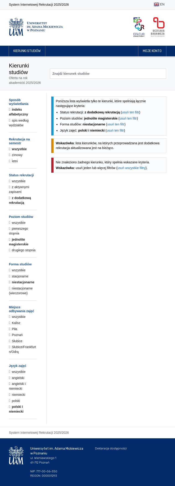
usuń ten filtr (130, 112)
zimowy (16, 155)
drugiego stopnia (22, 250)
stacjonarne (18, 276)
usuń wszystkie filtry (131, 168)
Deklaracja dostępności (111, 448)
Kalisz (14, 323)
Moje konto (152, 51)
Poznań (16, 335)
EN (159, 5)
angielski (16, 378)
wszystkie (18, 149)
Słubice (15, 341)
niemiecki (17, 394)
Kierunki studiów (27, 51)
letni (13, 161)
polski (14, 401)
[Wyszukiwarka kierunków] (108, 74)
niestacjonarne (21, 282)
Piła (13, 329)
